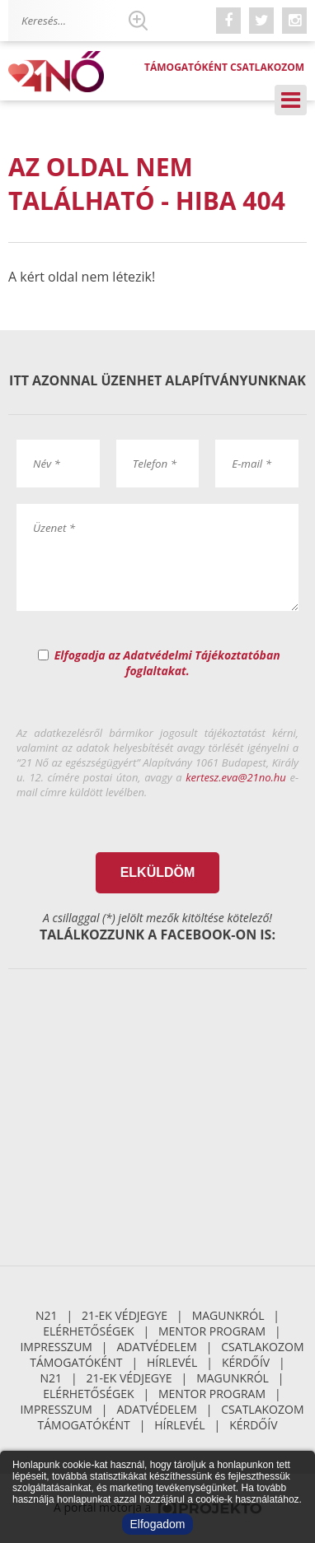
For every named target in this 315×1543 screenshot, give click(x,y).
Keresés (137, 20)
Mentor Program (212, 1331)
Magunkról (228, 1315)
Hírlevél (172, 1362)
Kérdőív (246, 1362)
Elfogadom (158, 1524)
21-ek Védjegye (124, 1315)
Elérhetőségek (88, 1331)
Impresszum (56, 1346)
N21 (46, 1315)
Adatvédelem (156, 1346)
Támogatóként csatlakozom (224, 67)
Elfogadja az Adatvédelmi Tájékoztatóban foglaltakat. (167, 662)
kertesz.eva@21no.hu (236, 777)
